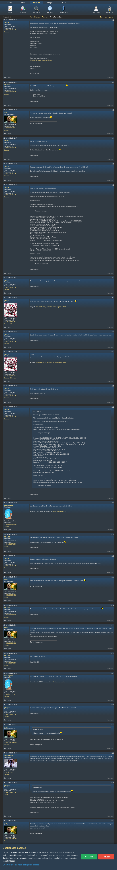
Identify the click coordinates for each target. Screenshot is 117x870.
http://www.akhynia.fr (59, 511)
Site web (13, 324)
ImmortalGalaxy (41, 307)
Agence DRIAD (62, 307)
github (55, 307)
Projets (50, 2)
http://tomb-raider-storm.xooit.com (41, 60)
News (9, 2)
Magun (6, 300)
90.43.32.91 (10, 772)
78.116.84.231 (11, 321)
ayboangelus (8, 505)
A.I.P (63, 2)
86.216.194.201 (11, 524)
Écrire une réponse (107, 17)
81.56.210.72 (10, 694)
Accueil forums (35, 17)
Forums (36, 2)
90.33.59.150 (10, 128)
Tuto (23, 2)
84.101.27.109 (11, 29)
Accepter (89, 857)
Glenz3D (7, 22)
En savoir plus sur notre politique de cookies (21, 865)
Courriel (6, 32)
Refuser (106, 857)
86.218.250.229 (11, 595)
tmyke (6, 112)
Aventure (45, 17)
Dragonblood (8, 755)
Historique (110, 77)
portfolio (49, 307)
